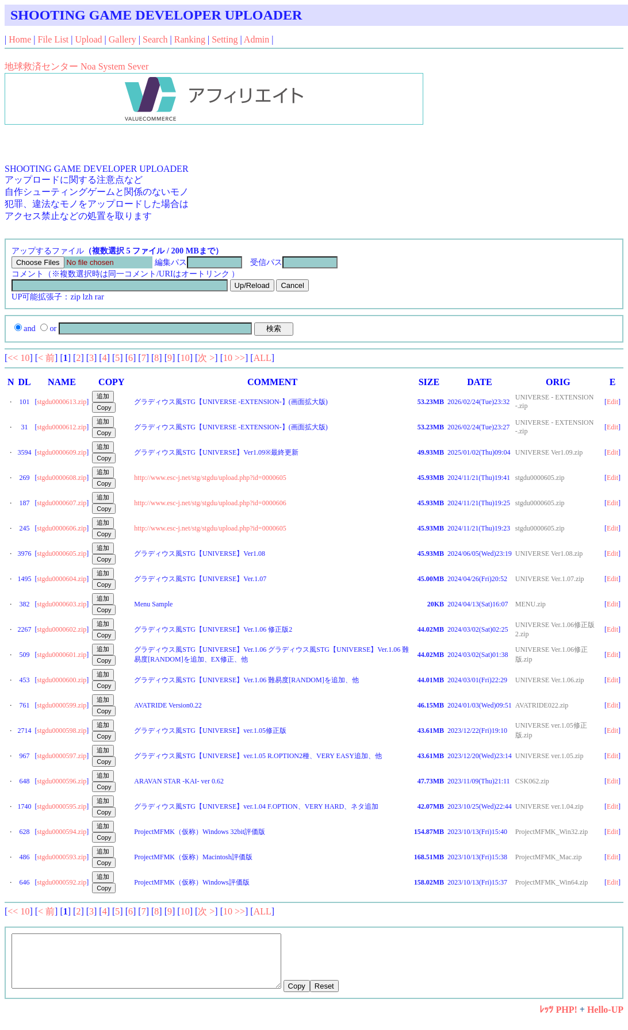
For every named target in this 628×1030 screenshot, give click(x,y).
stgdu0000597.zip (62, 756)
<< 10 (18, 358)
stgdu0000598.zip (62, 731)
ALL (262, 358)
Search (155, 39)
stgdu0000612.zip (62, 427)
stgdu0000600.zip (62, 680)
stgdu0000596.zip (62, 781)
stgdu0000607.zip (62, 503)
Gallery (122, 39)
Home (20, 39)
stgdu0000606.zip (62, 528)
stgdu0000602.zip (62, 629)
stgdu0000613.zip (62, 402)
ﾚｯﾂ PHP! (558, 1020)
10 (185, 358)
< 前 (46, 358)
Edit (612, 402)
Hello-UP (605, 1020)
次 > (206, 358)
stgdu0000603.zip (62, 604)
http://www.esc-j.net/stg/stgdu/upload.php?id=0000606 (210, 503)
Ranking (189, 39)
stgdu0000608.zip (62, 478)
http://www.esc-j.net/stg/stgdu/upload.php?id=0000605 (210, 478)
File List (53, 39)
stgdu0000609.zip (62, 452)
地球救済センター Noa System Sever (76, 66)
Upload (88, 39)
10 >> (234, 358)
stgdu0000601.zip (62, 655)
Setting (225, 39)
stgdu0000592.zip (62, 882)
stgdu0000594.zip (62, 832)
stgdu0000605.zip (62, 553)
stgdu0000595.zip (62, 806)
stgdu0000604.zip (62, 579)
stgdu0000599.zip (62, 705)
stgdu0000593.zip (62, 857)
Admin (256, 39)
